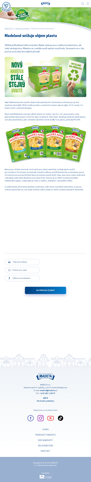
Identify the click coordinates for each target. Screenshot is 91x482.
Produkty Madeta (45, 435)
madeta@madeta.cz (48, 391)
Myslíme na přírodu (22, 29)
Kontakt (45, 451)
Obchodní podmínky (45, 401)
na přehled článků (45, 290)
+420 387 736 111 (47, 393)
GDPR (45, 398)
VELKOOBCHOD (45, 446)
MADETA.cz (9, 29)
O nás (45, 430)
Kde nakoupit (45, 440)
